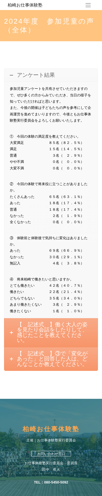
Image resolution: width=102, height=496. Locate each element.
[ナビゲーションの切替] (88, 5)
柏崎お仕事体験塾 (25, 4)
